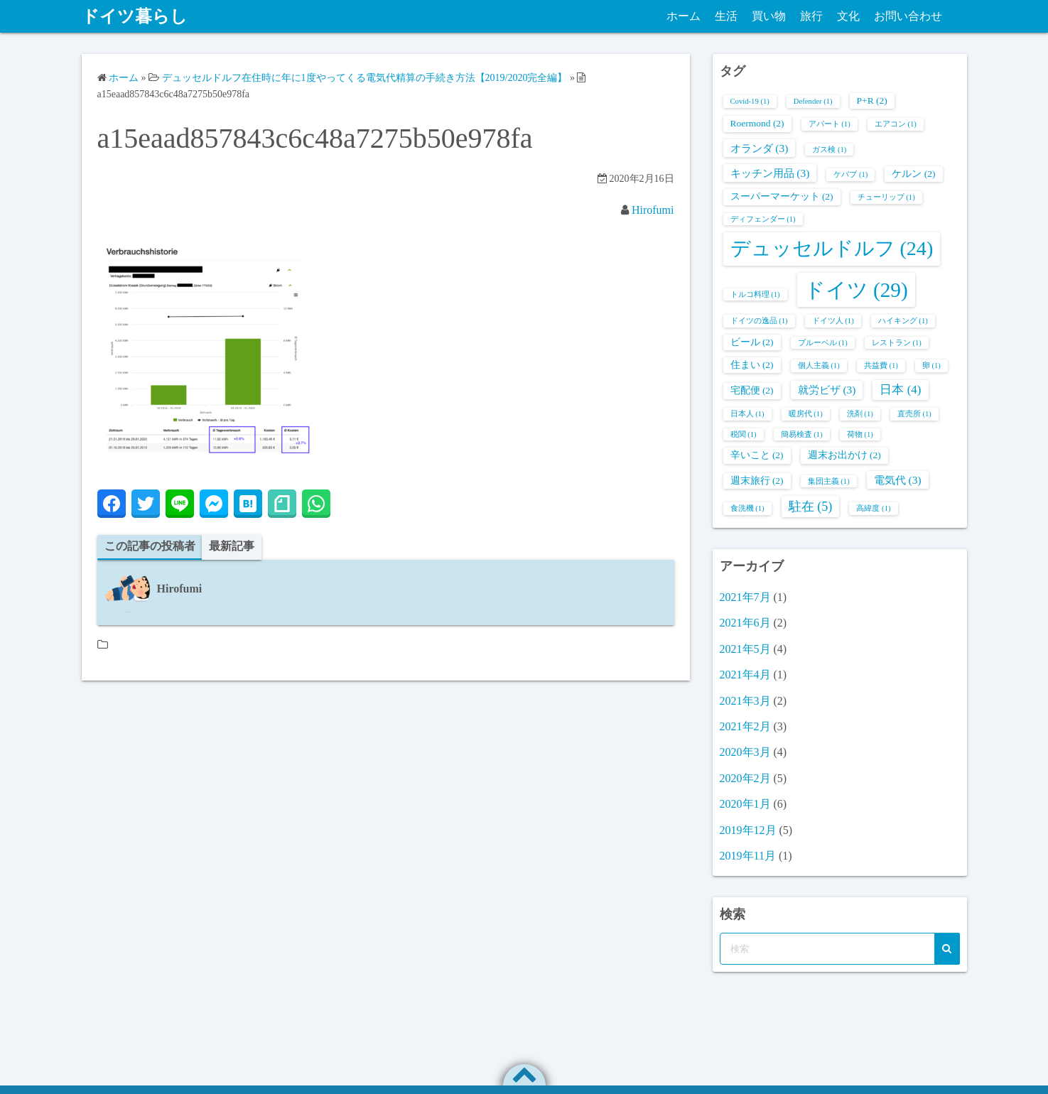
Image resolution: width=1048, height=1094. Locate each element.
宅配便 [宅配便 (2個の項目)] (752, 390)
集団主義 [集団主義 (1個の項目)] (829, 481)
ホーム (683, 16)
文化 (848, 16)
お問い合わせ (908, 16)
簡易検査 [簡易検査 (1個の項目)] (802, 434)
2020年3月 (745, 752)
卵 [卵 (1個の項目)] (931, 365)
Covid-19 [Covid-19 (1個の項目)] (749, 101)
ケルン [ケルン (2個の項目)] (913, 173)
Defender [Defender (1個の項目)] (813, 101)
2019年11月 (748, 856)
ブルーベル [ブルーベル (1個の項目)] (823, 343)
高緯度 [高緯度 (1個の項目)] (873, 508)
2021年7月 (745, 597)
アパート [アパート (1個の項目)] (829, 124)
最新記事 (231, 546)
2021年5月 (745, 649)
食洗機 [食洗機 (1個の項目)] (747, 508)
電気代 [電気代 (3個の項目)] (898, 480)
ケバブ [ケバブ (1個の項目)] (850, 174)
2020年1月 (745, 804)
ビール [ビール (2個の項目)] (752, 342)
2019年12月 (748, 830)
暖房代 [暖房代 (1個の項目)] (806, 414)
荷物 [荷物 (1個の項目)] (860, 434)
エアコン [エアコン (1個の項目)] (896, 124)
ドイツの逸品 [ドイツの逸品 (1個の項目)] (759, 321)
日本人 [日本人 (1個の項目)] (747, 414)
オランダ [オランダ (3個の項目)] (759, 148)
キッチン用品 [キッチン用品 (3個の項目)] (770, 173)
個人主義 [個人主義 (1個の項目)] (819, 365)
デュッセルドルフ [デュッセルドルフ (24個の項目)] (832, 248)
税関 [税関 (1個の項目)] (743, 434)
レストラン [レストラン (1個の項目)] (897, 343)
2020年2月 (745, 778)
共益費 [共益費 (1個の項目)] (881, 365)
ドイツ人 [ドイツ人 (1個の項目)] (833, 321)
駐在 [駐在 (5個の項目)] (811, 506)
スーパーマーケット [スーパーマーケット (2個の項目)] (781, 196)
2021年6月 (745, 623)
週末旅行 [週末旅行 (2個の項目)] (757, 480)
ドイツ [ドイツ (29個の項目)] (856, 289)
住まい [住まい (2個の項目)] (752, 364)
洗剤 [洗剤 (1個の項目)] (860, 414)
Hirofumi (653, 210)
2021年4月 (745, 674)
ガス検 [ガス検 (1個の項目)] (829, 149)
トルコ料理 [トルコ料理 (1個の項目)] (755, 294)
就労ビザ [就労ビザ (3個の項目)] (827, 390)
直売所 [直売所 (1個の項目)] (914, 414)
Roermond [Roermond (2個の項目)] (757, 123)
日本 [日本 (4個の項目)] (900, 389)
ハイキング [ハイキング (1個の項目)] (903, 321)
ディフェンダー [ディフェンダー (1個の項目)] (763, 219)
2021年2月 (745, 726)
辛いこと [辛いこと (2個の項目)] (757, 455)
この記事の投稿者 (149, 546)
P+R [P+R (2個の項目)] (872, 100)
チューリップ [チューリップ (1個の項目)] (886, 197)
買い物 (769, 16)
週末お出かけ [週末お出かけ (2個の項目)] (844, 455)
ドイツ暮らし (135, 16)
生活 (726, 16)
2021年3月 (745, 701)
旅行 (811, 16)
